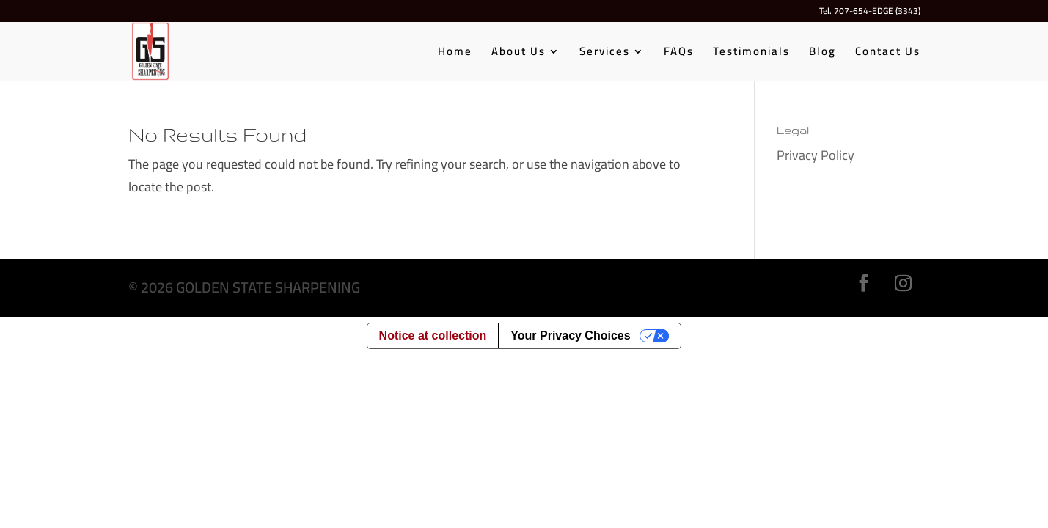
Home (455, 54)
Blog (822, 54)
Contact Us (887, 54)
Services (604, 54)
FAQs (679, 54)
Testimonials (751, 54)
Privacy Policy (815, 155)
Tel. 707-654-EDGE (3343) (869, 13)
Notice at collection (433, 335)
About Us (518, 54)
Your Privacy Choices (570, 335)
